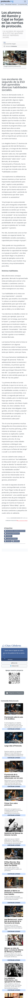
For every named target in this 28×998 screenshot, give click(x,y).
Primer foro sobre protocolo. (11, 804)
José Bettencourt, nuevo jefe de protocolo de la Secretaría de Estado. (13, 921)
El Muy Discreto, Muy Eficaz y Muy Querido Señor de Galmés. (12, 864)
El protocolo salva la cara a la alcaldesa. (13, 718)
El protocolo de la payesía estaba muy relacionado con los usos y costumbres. (13, 777)
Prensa (9, 541)
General (9, 536)
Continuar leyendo (13, 729)
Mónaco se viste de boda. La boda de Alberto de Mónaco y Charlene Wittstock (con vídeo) (13, 950)
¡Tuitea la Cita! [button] (14, 666)
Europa (16, 541)
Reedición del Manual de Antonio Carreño (13, 834)
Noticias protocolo (13, 533)
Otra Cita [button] (14, 663)
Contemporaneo (12, 538)
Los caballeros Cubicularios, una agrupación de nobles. (12, 980)
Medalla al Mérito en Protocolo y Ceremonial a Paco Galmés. (13, 892)
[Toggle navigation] (25, 1)
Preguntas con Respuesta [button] (14, 693)
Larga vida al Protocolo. (13, 746)
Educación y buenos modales (16, 531)
